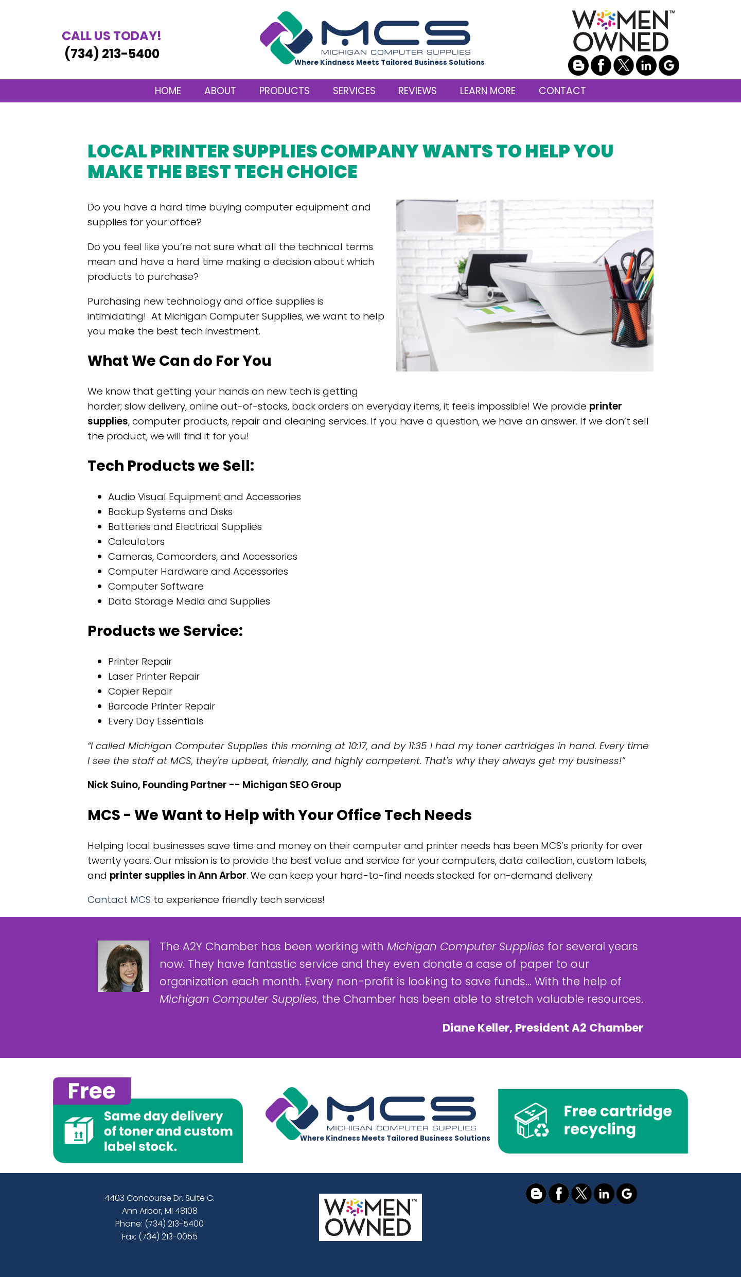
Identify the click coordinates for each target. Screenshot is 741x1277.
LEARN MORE (488, 91)
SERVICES (354, 91)
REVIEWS (417, 91)
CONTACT (562, 91)
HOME (168, 91)
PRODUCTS (284, 91)
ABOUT (220, 91)
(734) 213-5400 (112, 44)
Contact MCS (119, 900)
